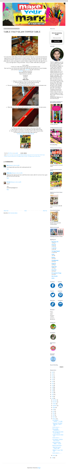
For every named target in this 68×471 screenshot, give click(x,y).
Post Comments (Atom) (13, 213)
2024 (53, 375)
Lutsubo (53, 254)
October (54, 403)
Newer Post (6, 210)
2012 (52, 398)
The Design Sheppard (56, 251)
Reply (8, 169)
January (54, 455)
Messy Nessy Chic (55, 241)
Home (25, 210)
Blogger (39, 467)
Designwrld (54, 263)
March (54, 416)
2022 (53, 379)
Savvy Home (54, 269)
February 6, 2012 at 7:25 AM (14, 165)
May (54, 413)
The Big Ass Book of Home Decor (34, 156)
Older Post (45, 210)
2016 (53, 390)
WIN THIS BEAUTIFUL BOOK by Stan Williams (57, 432)
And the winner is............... (57, 427)
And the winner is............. (57, 453)
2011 (52, 457)
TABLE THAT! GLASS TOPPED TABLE (56, 448)
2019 (53, 385)
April (54, 415)
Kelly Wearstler (55, 276)
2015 (52, 392)
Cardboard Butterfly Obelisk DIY (57, 435)
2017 (52, 389)
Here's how (9, 154)
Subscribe (57, 41)
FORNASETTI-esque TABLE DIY (57, 451)
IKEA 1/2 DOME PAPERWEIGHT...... (56, 429)
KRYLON (21, 71)
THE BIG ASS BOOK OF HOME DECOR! (25, 133)
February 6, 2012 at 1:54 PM (16, 182)
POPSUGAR (54, 244)
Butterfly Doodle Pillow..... (57, 445)
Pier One (27, 69)
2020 (53, 383)
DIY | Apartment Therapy (56, 273)
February (54, 418)
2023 (53, 377)
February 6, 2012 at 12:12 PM (17, 173)
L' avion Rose (54, 248)
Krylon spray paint (14, 154)
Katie (8, 165)
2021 (52, 381)
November (55, 401)
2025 (53, 374)
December (55, 400)
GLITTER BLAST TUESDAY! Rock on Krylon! (57, 440)
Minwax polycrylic (27, 154)
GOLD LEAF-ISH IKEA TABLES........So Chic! (56, 443)
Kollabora (53, 257)
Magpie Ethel (54, 266)
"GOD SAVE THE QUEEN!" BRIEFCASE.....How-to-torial (57, 424)
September (55, 405)
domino (53, 278)
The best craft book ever (12, 156)
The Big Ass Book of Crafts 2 (22, 156)
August (54, 407)
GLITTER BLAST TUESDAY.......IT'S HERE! (57, 421)
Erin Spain (8, 182)
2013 (52, 396)
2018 (52, 387)
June (54, 411)
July (53, 409)
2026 (53, 372)
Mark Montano (21, 154)
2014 (53, 394)
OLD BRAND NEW (55, 260)
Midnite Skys (9, 173)
